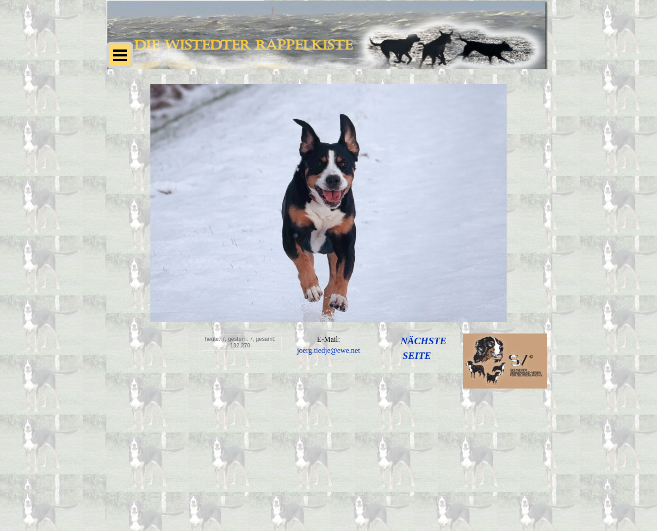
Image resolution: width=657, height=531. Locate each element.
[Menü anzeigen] (119, 55)
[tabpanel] (328, 345)
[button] (328, 350)
